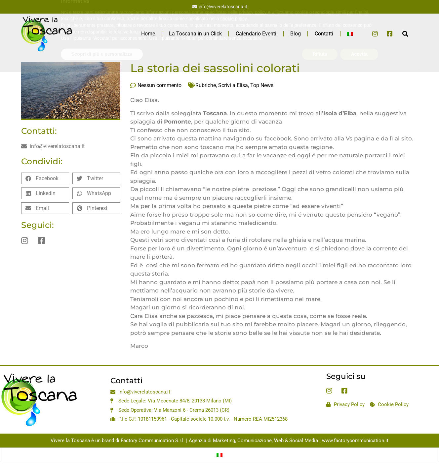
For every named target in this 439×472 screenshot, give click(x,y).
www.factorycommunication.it (355, 441)
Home (148, 33)
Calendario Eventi (256, 33)
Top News (261, 85)
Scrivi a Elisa (233, 85)
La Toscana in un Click (195, 33)
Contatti (324, 33)
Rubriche (205, 85)
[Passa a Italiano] (219, 454)
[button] (405, 33)
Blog (295, 33)
